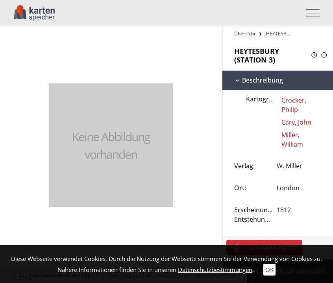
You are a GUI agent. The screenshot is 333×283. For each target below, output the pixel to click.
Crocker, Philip (293, 105)
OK (269, 270)
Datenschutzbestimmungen (215, 270)
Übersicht (244, 33)
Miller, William (292, 139)
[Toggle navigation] (310, 13)
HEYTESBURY (280, 33)
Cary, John (296, 122)
